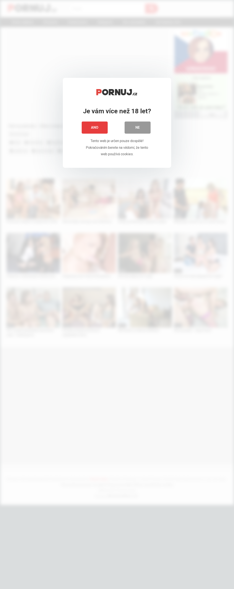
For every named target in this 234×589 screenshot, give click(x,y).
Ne (137, 127)
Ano (94, 127)
